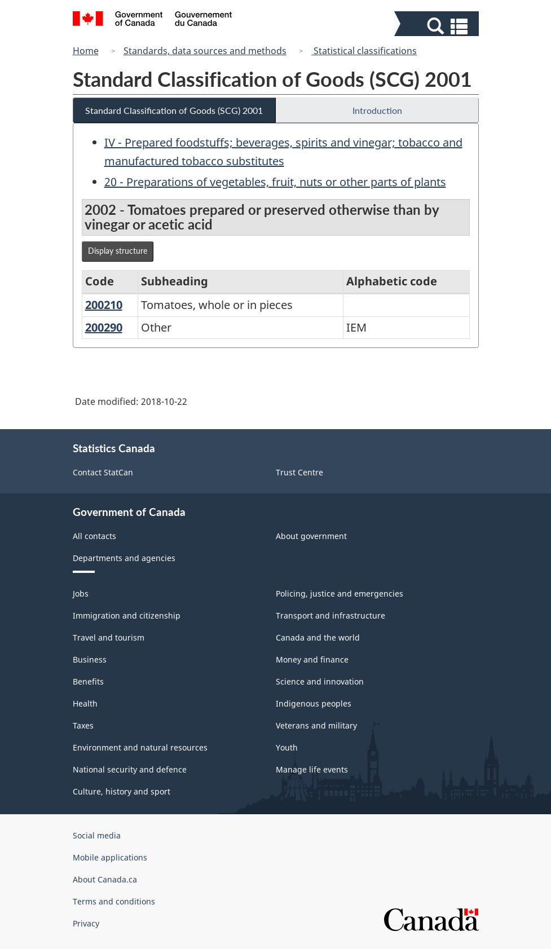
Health (85, 703)
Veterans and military (316, 725)
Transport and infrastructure (330, 615)
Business (90, 659)
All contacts (94, 536)
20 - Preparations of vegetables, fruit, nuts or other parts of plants (275, 181)
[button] (438, 26)
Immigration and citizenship (126, 615)
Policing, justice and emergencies (339, 593)
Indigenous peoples (313, 703)
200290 (103, 327)
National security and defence (130, 769)
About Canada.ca (105, 879)
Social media (97, 835)
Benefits (88, 681)
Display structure (117, 250)
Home (86, 51)
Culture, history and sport (121, 791)
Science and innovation (320, 681)
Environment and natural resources (140, 747)
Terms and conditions (114, 901)
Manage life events (312, 769)
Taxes (83, 725)
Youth (287, 747)
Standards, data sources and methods (205, 51)
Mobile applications (110, 857)
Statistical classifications (364, 51)
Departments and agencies (124, 558)
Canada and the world (318, 637)
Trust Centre (299, 472)
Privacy (86, 923)
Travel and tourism (108, 637)
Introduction (377, 110)
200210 (103, 304)
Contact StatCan (103, 472)
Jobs (81, 593)
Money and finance (312, 659)
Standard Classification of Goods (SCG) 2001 (174, 110)
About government (311, 536)
